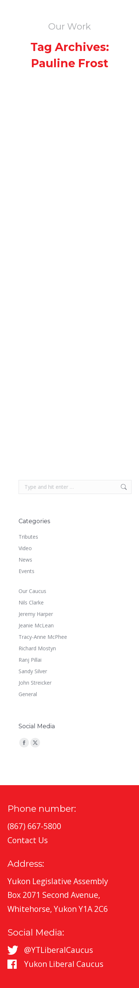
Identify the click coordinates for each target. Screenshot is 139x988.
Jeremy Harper (36, 613)
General (28, 694)
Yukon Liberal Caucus (63, 964)
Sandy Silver (33, 671)
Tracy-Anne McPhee (43, 636)
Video (25, 548)
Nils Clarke (31, 602)
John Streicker (35, 682)
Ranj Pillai (30, 659)
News (25, 559)
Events (26, 571)
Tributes (28, 536)
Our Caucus (32, 590)
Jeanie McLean (36, 625)
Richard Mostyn (37, 648)
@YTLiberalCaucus (58, 950)
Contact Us (27, 840)
